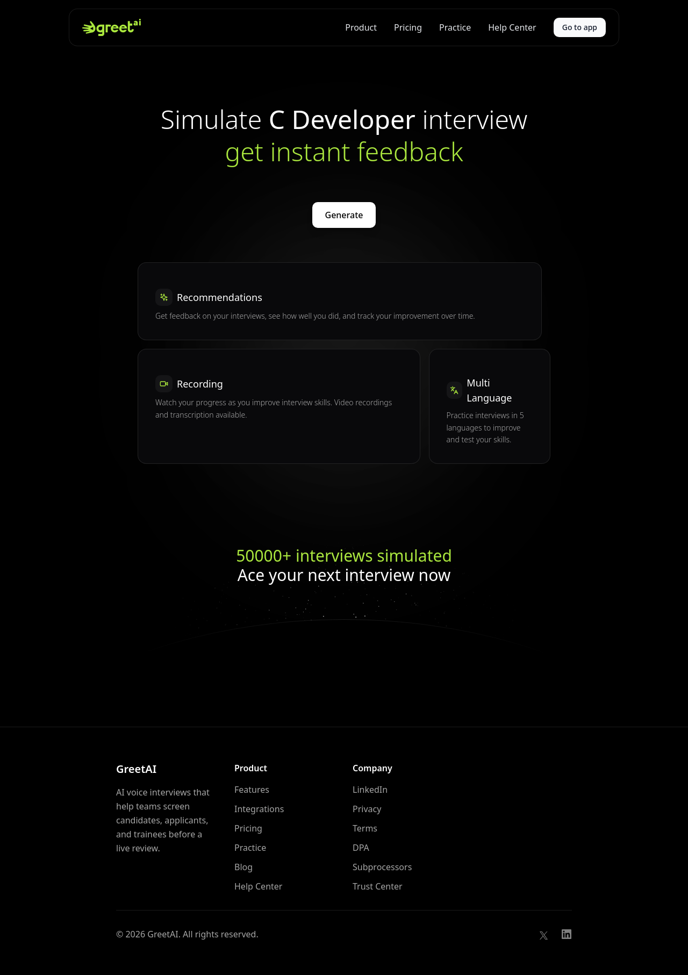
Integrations (259, 809)
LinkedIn (370, 789)
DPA (361, 848)
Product (361, 27)
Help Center (512, 27)
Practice (455, 27)
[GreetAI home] (111, 27)
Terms (365, 828)
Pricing (408, 27)
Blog (243, 867)
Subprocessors (382, 867)
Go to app (579, 27)
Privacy (367, 809)
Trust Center (378, 886)
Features (251, 789)
